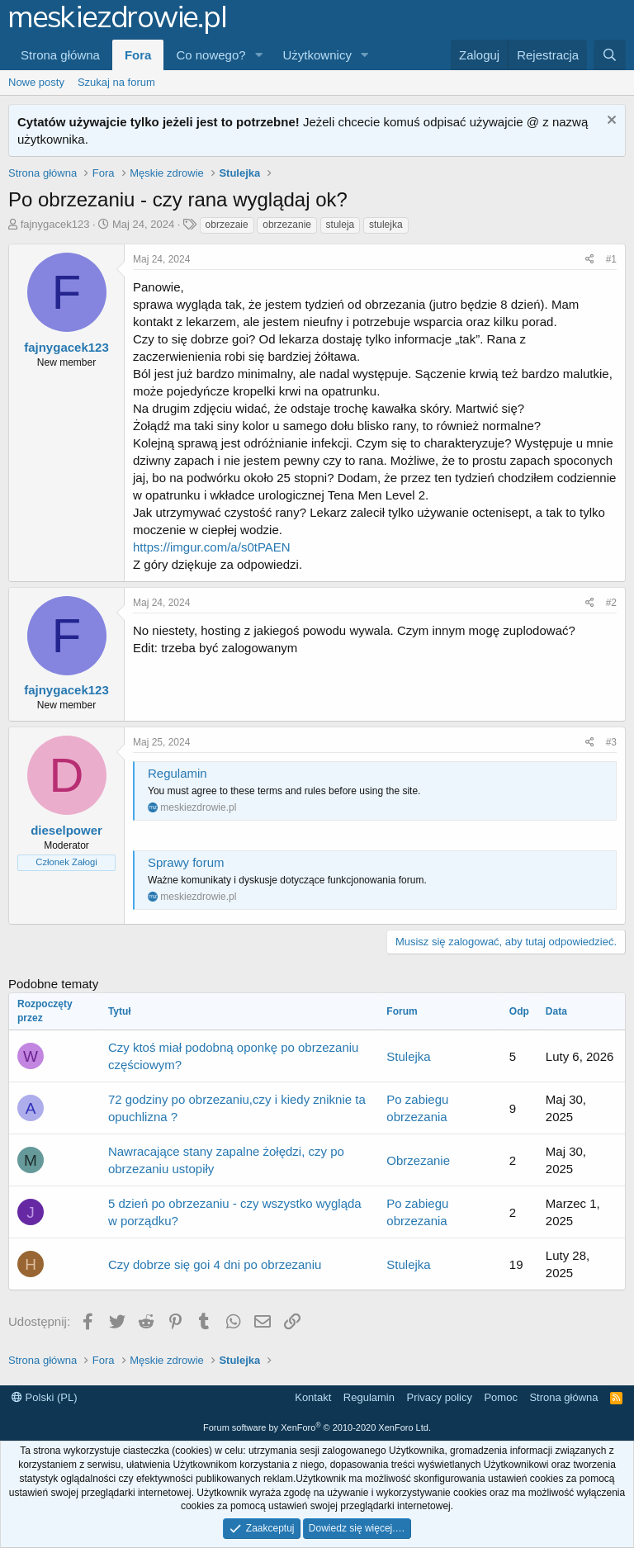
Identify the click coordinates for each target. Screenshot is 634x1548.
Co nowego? (210, 55)
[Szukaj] (610, 55)
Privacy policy (438, 1397)
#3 (611, 742)
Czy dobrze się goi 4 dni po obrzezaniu (215, 1264)
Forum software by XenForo (317, 1427)
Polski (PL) (44, 1397)
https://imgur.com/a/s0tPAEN (212, 547)
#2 (611, 602)
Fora (138, 55)
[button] (259, 55)
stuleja (340, 224)
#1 (611, 259)
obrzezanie (287, 224)
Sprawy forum (186, 862)
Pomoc (500, 1397)
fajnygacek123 (55, 224)
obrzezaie (227, 224)
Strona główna (60, 55)
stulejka (386, 224)
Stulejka (408, 1056)
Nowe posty (36, 82)
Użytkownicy (317, 55)
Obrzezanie (418, 1160)
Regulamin (177, 773)
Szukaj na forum (116, 82)
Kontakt (313, 1397)
